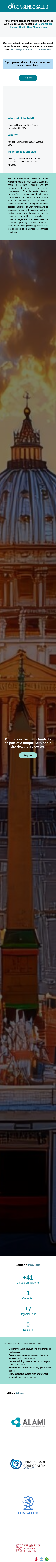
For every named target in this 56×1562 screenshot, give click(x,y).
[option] (42, 1559)
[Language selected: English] (42, 1559)
